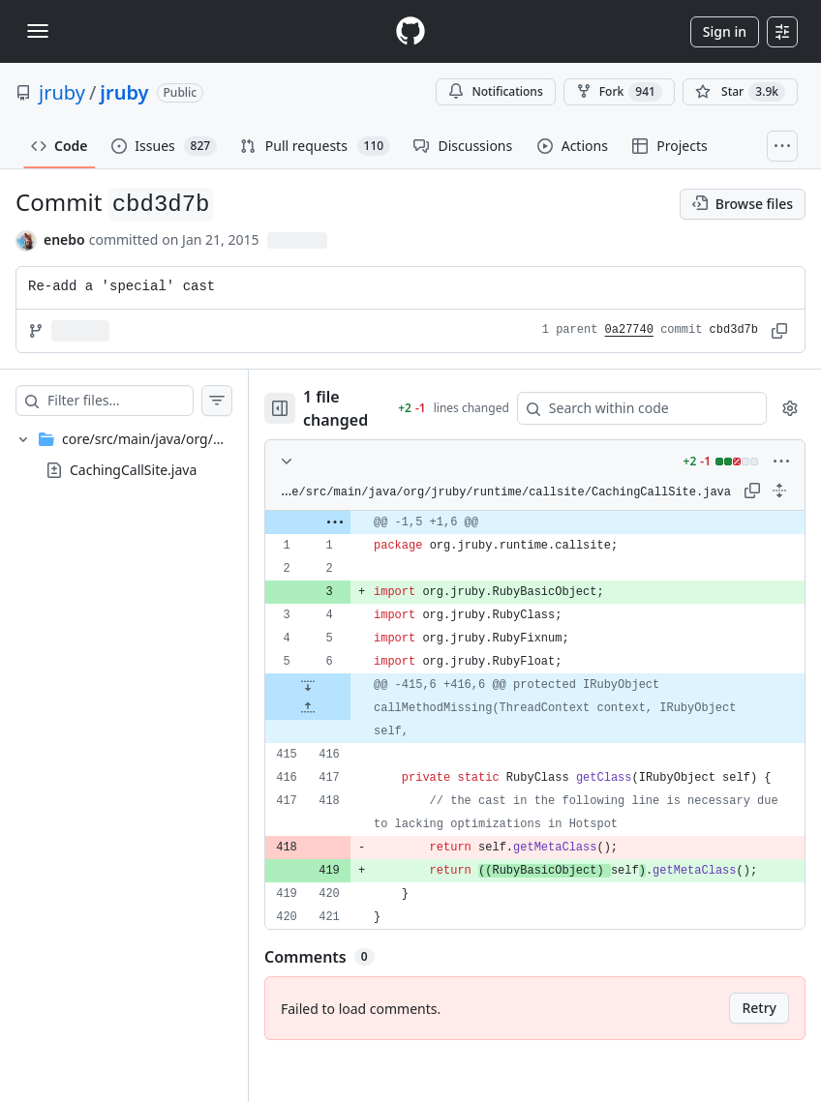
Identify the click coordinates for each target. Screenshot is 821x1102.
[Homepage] (410, 31)
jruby (62, 92)
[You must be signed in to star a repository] (740, 91)
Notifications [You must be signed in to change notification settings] (495, 91)
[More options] (781, 461)
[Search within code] (642, 408)
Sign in (724, 31)
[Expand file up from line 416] (346, 708)
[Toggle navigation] (37, 30)
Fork (619, 92)
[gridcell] (554, 522)
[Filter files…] (139, 400)
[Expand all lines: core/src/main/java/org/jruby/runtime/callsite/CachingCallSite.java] (779, 490)
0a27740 (629, 330)
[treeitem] (143, 455)
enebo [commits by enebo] (64, 239)
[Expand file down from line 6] (346, 685)
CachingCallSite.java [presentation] (133, 469)
